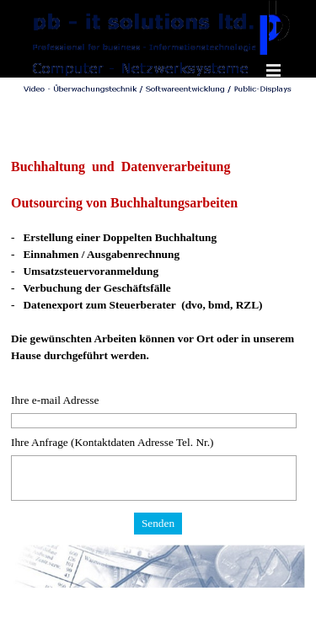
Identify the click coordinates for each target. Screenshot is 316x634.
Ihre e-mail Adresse (55, 400)
